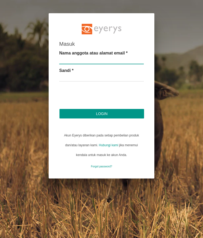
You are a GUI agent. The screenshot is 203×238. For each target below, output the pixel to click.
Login (102, 114)
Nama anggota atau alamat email (93, 53)
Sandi (66, 70)
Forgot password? (101, 166)
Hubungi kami (108, 145)
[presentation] (99, 96)
